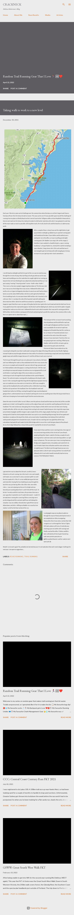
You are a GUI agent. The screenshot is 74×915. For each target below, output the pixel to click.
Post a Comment (19, 88)
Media (47, 15)
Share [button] (6, 88)
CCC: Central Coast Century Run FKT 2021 (29, 779)
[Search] (63, 4)
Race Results (33, 15)
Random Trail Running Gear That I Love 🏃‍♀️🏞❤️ (33, 76)
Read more (66, 717)
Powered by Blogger (37, 908)
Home (5, 15)
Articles (59, 15)
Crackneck (12, 4)
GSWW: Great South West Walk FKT (24, 867)
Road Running (16, 556)
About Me (18, 15)
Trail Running (31, 556)
